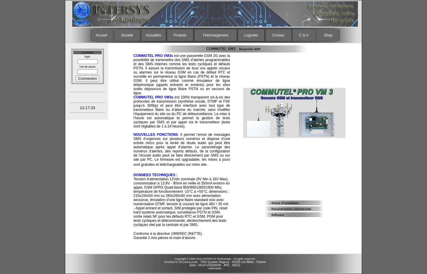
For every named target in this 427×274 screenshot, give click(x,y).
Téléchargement (215, 35)
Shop (328, 35)
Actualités (153, 35)
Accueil (101, 35)
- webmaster (214, 268)
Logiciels (251, 35)
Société (127, 35)
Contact (278, 35)
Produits (180, 35)
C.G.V (304, 35)
